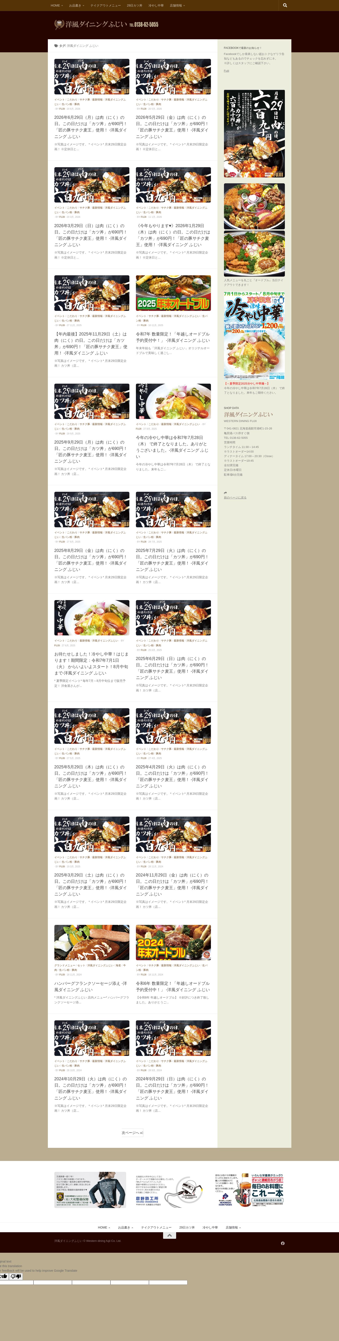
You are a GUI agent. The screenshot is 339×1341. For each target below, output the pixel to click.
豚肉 (77, 104)
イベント (59, 99)
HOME (55, 5)
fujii (62, 108)
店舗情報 (176, 5)
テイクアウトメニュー (105, 5)
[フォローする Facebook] (283, 1243)
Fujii (226, 70)
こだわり (72, 99)
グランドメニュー (64, 965)
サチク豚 (85, 99)
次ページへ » (132, 1133)
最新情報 (97, 99)
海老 (118, 965)
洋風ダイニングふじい (187, 316)
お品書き (75, 5)
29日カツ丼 (135, 5)
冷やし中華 (156, 5)
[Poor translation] (16, 1276)
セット (81, 965)
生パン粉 (67, 104)
